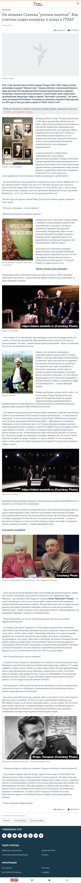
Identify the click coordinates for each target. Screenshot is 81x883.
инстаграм (17, 112)
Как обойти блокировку (11, 872)
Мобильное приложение (12, 851)
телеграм (28, 112)
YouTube (7, 112)
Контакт (45, 855)
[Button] (59, 30)
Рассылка (45, 868)
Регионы (6, 10)
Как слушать (7, 868)
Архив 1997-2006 (48, 851)
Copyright (45, 872)
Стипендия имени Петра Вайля (15, 855)
